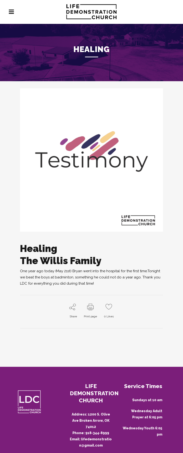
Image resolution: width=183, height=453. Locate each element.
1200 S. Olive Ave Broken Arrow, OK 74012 (91, 420)
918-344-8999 (97, 433)
